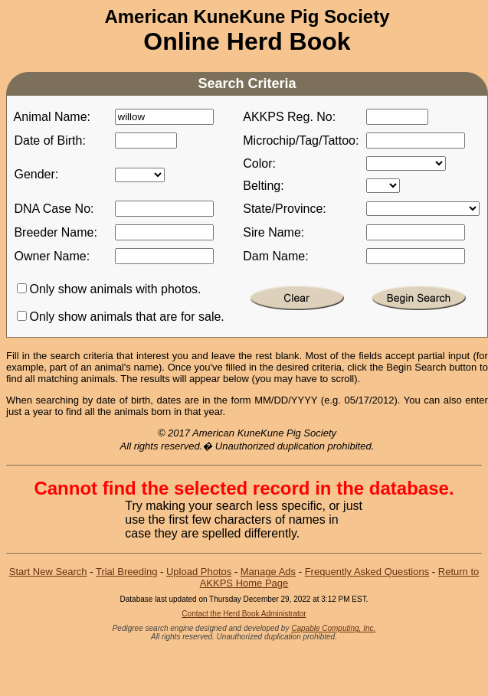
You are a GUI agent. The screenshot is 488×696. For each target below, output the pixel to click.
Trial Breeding (126, 571)
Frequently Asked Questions (367, 571)
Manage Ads (268, 571)
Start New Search (48, 571)
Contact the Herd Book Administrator (244, 613)
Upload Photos (198, 571)
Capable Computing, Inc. (333, 628)
